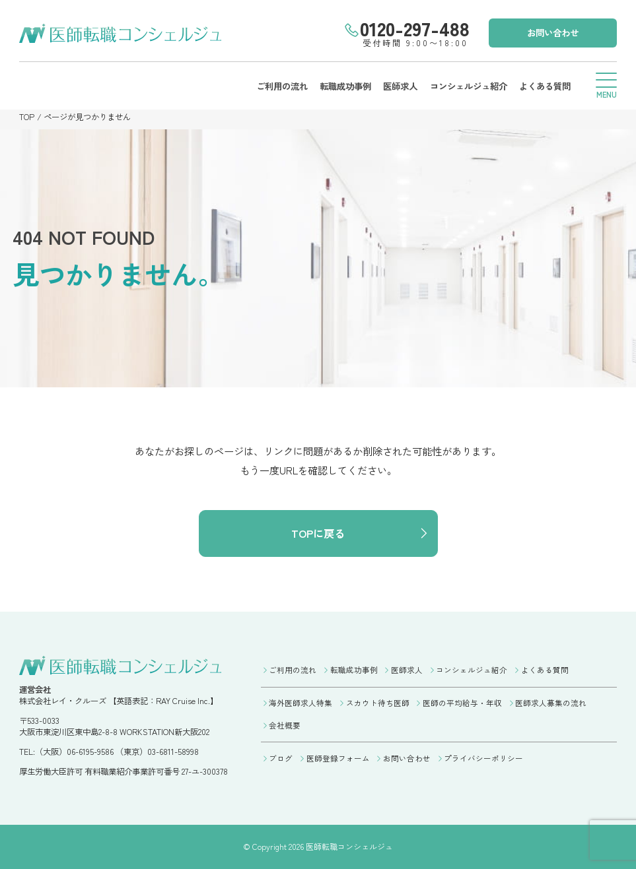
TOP (26, 117)
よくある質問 (545, 85)
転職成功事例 (345, 85)
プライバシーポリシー (483, 758)
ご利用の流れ (282, 85)
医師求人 (400, 85)
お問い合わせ (553, 32)
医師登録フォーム (338, 758)
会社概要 (284, 725)
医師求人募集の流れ (550, 702)
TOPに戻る (318, 533)
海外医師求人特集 (300, 702)
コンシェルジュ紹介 (468, 85)
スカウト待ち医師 (377, 702)
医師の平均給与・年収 (462, 702)
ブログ (281, 758)
